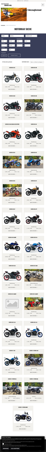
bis (8, 41)
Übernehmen (5, 448)
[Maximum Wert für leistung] (12, 50)
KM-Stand (3, 43)
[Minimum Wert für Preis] (4, 41)
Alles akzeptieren (15, 448)
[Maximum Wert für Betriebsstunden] (27, 45)
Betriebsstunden (20, 43)
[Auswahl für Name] (17, 36)
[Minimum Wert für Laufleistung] (4, 45)
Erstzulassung (19, 38)
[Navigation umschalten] (42, 4)
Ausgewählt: (3, 52)
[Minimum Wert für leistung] (4, 50)
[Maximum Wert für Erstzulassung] (27, 41)
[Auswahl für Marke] (5, 36)
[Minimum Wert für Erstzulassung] (20, 41)
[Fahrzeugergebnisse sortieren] (37, 62)
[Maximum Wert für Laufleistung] (12, 45)
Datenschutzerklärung (12, 440)
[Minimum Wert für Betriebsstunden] (20, 45)
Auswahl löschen (14, 55)
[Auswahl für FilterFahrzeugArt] (31, 36)
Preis (2, 38)
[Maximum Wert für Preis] (12, 41)
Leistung (3, 47)
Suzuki (4, 55)
